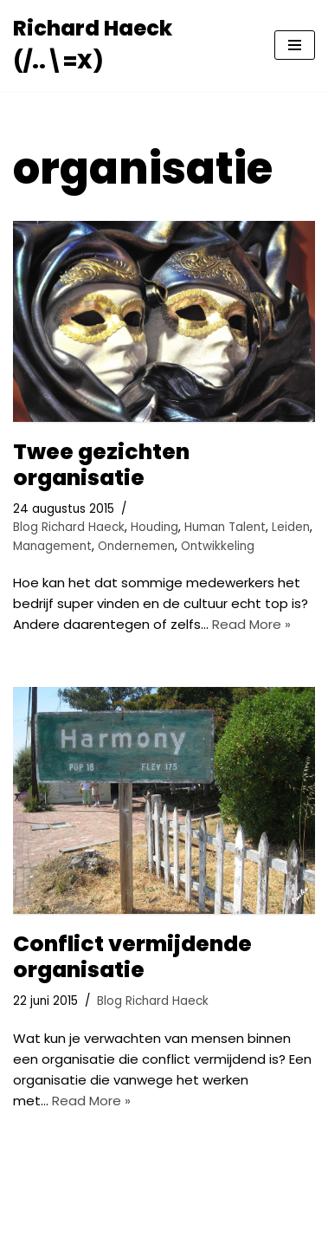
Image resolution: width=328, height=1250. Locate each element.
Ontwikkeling (217, 546)
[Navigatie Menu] (294, 45)
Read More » (251, 624)
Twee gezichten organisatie (101, 465)
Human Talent (225, 527)
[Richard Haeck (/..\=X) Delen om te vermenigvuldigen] (130, 45)
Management (52, 546)
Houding (154, 527)
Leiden (291, 527)
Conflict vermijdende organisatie (132, 957)
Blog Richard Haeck (69, 527)
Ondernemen (136, 546)
